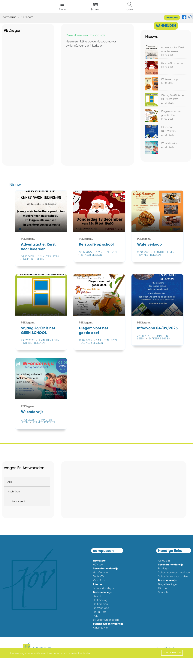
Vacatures (172, 17)
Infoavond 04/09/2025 (157, 328)
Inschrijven (14, 491)
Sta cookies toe (172, 652)
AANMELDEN (166, 25)
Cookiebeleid (165, 648)
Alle (10, 481)
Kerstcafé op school (173, 63)
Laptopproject (16, 501)
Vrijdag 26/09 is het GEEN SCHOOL (38, 330)
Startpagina (9, 16)
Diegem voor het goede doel (93, 330)
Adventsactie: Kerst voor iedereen (38, 246)
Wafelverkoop (169, 79)
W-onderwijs (168, 143)
